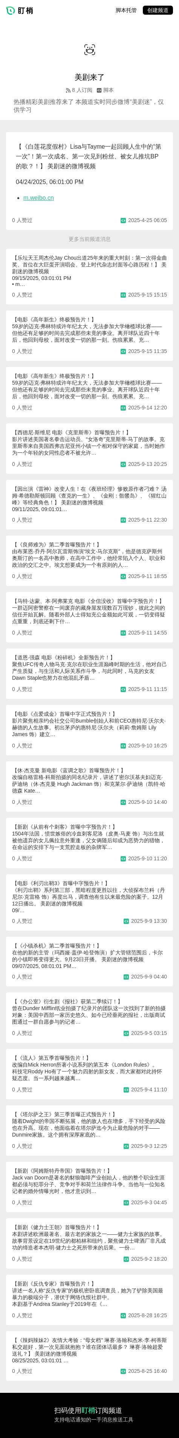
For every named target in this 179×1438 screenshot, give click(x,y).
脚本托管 (126, 10)
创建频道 (157, 10)
